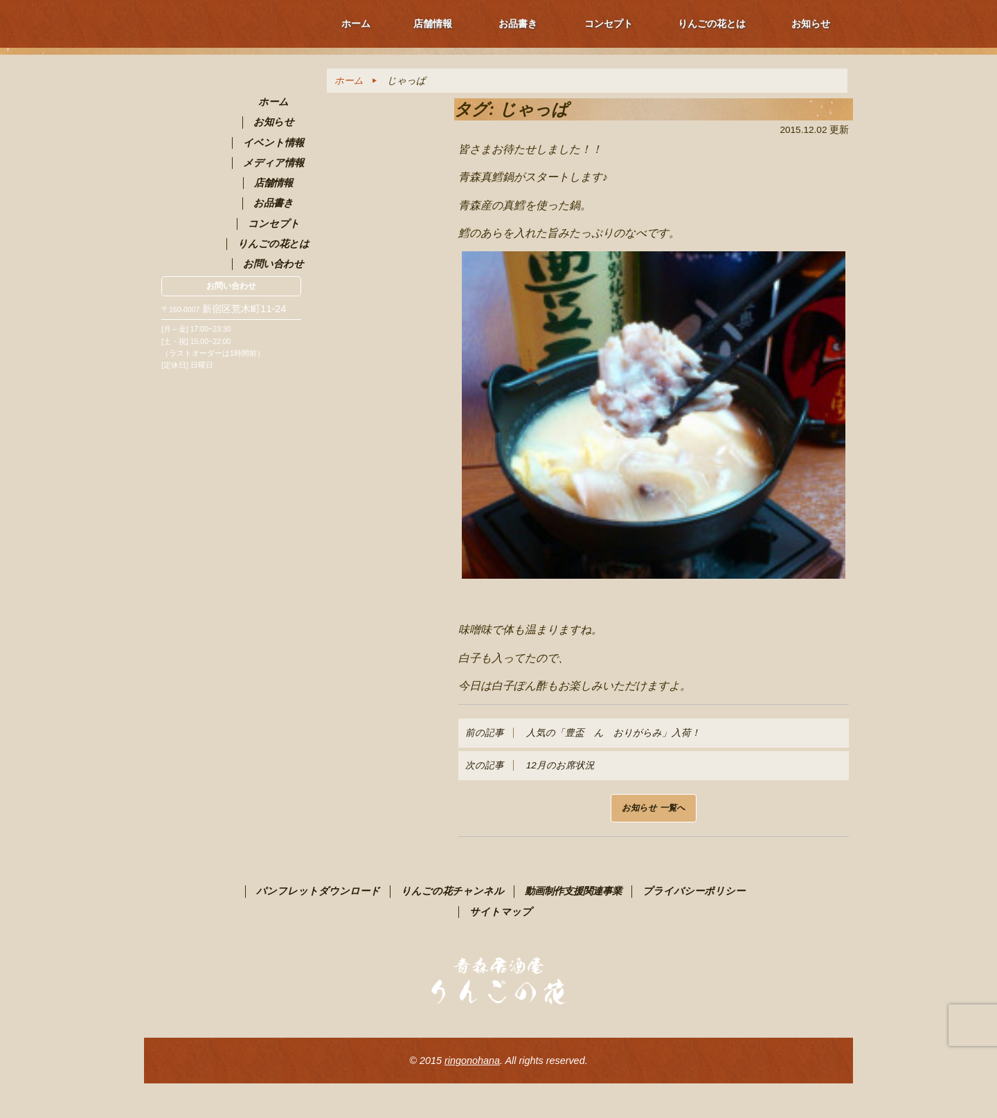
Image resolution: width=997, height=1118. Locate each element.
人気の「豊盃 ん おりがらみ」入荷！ (583, 733)
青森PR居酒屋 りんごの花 (231, 135)
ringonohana (472, 1060)
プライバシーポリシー (694, 890)
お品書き (517, 23)
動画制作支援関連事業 (573, 890)
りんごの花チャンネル (452, 890)
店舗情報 (432, 23)
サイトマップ (500, 911)
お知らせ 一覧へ (653, 808)
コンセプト (608, 23)
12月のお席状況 (530, 765)
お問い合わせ (231, 286)
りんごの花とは (712, 23)
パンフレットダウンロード (318, 890)
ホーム (355, 23)
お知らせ (810, 23)
